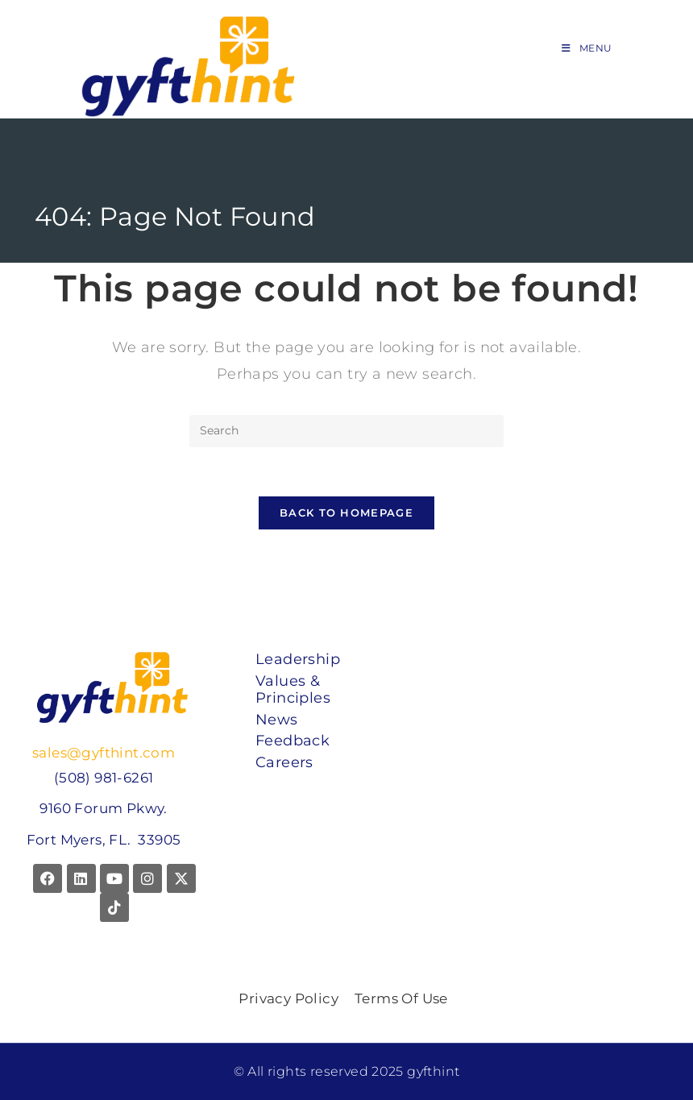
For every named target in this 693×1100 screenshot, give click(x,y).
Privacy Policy (288, 998)
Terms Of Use (401, 998)
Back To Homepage (346, 512)
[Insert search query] (346, 431)
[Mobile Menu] (587, 48)
